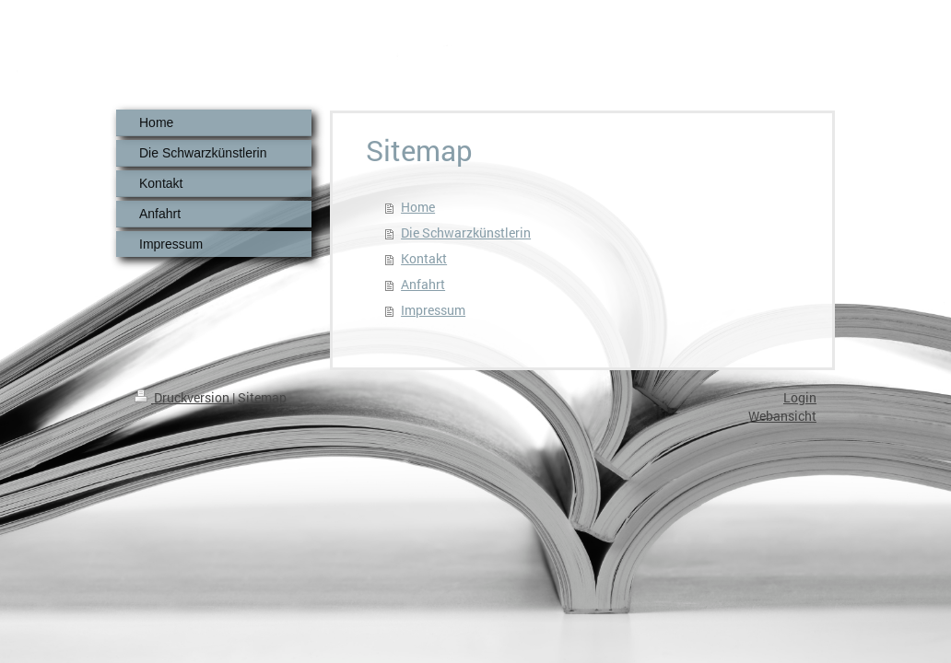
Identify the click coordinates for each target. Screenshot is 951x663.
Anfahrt (423, 284)
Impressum (433, 310)
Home (418, 206)
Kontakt (424, 258)
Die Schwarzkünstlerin (466, 232)
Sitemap (262, 397)
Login (799, 397)
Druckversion (183, 397)
